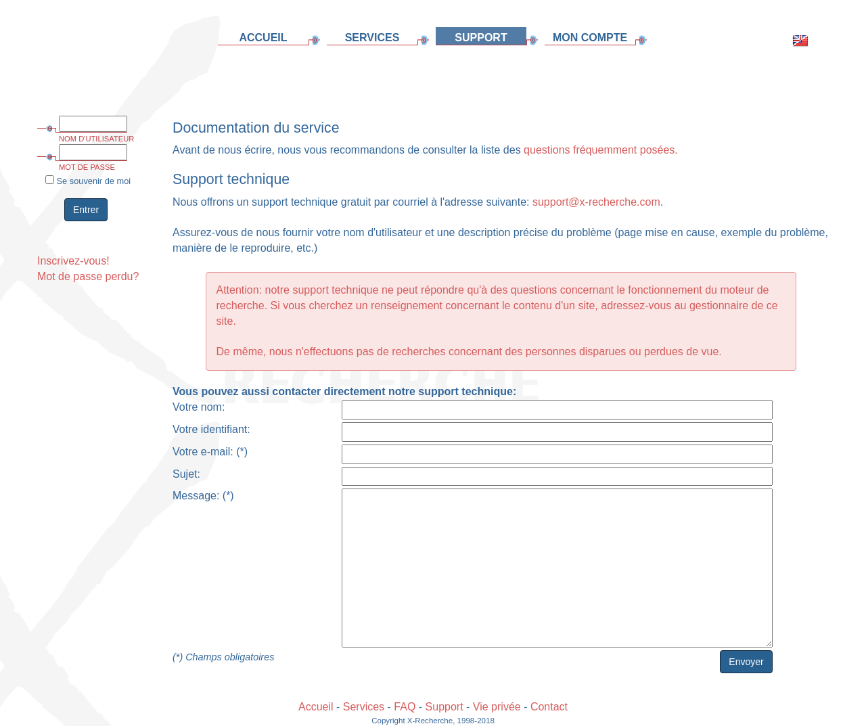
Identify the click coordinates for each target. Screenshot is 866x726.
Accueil (316, 706)
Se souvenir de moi (88, 180)
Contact (549, 706)
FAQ (404, 706)
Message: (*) (203, 495)
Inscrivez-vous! (73, 261)
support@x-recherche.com (596, 202)
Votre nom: (199, 407)
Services (363, 706)
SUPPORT (481, 37)
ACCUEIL (263, 37)
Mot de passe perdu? (88, 276)
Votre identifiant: (211, 429)
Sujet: (186, 474)
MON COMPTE (590, 37)
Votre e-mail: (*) (210, 451)
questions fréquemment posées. (601, 150)
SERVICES (372, 37)
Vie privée (497, 706)
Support (444, 706)
